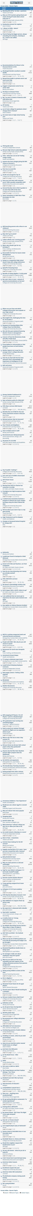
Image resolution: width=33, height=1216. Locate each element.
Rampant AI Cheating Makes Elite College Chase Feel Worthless (13, 326)
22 (18, 868)
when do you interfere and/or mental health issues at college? (14, 1044)
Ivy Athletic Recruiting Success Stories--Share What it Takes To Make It (14, 926)
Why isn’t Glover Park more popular (13, 811)
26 (22, 763)
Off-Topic (5, 39)
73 (20, 582)
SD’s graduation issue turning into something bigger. (13, 721)
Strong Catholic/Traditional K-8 (12, 394)
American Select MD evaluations (12, 1172)
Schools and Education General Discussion (15, 363)
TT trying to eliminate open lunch (13, 659)
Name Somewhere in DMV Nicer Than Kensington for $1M (14, 196)
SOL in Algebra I (7, 978)
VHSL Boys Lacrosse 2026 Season (12, 406)
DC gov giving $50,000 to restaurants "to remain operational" (15, 1100)
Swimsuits (6, 552)
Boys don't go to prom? (9, 234)
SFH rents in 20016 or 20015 (11, 1066)
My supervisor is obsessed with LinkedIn (15, 908)
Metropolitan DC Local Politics (11, 762)
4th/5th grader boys (9, 1012)
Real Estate (6, 199)
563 (19, 1075)
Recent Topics (13, 6)
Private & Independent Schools (11, 147)
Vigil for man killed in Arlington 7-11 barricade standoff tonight (13, 871)
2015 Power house (8, 480)
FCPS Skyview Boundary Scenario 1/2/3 (14, 895)
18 (18, 428)
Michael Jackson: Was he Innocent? (13, 419)
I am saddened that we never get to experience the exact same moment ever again (15, 597)
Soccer (4, 481)
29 (18, 689)
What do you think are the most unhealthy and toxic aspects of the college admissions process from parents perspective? (15, 962)
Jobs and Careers (7, 82)
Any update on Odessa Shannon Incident (15, 605)
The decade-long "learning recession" (14, 766)
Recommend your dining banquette (13, 435)
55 (18, 898)
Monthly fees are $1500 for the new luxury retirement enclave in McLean (14, 412)
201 (24, 409)
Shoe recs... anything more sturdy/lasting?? (11, 1094)
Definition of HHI (8, 1003)
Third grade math (8, 146)
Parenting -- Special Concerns (11, 724)
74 (22, 582)
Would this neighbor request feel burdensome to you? (12, 1144)
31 (22, 689)
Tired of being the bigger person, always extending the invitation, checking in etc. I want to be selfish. (15, 35)
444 (21, 906)
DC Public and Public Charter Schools (13, 489)
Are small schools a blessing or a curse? (14, 832)
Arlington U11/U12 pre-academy (12, 889)
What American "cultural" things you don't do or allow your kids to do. (14, 825)
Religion (5, 1085)
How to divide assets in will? (11, 431)
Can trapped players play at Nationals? (14, 1125)
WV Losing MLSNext (9, 1183)
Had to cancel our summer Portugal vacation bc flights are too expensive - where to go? (14, 730)
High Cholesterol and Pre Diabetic (13, 517)
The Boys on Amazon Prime (11, 92)
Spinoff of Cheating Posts (10, 268)
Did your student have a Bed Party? (13, 997)
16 (20, 683)
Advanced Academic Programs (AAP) (13, 275)
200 (21, 409)
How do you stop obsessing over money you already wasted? (14, 572)
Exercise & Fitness (8, 1154)
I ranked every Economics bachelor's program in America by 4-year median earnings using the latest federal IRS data (14, 501)
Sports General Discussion (10, 987)
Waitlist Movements (9, 686)
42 (20, 639)
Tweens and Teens (8, 12)
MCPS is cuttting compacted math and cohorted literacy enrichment (14, 635)
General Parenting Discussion (11, 230)
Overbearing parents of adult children (14, 1030)
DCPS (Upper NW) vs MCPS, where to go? (15, 590)
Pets (4, 525)
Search (7, 1193)
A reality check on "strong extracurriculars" (10, 919)
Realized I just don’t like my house (13, 1078)
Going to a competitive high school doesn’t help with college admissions (14, 261)
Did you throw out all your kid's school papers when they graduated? (14, 746)
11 (18, 423)
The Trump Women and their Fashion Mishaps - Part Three (14, 1071)
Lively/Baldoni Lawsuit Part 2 (11, 1087)
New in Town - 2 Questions (10, 838)
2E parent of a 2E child (9, 440)
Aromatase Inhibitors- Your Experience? (14, 801)
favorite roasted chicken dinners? (13, 877)
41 (18, 639)
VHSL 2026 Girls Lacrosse (10, 579)
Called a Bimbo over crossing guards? (14, 239)
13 (18, 76)
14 (20, 76)
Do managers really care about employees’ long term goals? (12, 954)
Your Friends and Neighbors (11, 425)
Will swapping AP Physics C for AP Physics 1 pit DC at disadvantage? (13, 716)
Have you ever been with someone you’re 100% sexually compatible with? (14, 181)
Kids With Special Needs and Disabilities (14, 442)
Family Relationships (8, 354)
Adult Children (7, 26)
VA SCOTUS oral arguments (11, 760)
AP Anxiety (6, 105)
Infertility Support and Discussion (12, 808)
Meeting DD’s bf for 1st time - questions (14, 11)
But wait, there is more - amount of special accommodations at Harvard (13, 280)
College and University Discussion (12, 165)
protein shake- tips (8, 820)
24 (18, 763)
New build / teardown (9, 912)
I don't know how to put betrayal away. (14, 1158)
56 (20, 898)
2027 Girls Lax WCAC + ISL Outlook (13, 933)
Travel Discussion (7, 30)
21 (22, 1165)
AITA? (4, 1060)
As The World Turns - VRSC (10, 1055)
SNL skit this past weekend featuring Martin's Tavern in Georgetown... (14, 332)
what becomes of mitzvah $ (11, 1083)
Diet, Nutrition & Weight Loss (11, 822)
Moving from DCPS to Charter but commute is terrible (13, 486)
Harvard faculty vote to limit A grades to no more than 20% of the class (15, 189)
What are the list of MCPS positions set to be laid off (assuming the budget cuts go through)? (15, 940)
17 (22, 683)
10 (21, 473)
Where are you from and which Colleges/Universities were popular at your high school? (14, 310)
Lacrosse (5, 408)
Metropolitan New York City (10, 1121)
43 (22, 639)
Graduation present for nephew (12, 24)
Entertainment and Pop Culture (11, 74)
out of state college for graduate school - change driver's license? (15, 110)
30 (20, 689)
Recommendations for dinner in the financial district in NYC (13, 66)
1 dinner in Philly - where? (10, 28)
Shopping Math (7, 816)
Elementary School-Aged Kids (11, 101)
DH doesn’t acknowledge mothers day (14, 584)
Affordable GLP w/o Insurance (12, 1026)
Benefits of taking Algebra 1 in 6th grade (15, 273)
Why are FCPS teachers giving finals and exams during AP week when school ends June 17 (15, 16)
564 (21, 1075)
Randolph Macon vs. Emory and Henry (14, 1139)
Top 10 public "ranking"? (10, 470)
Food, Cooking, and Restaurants (12, 249)
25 (20, 763)
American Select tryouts (10, 1162)
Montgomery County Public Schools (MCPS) (15, 340)
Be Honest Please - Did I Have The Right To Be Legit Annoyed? (14, 1113)
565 (24, 1075)
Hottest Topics (25, 1193)
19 (20, 428)
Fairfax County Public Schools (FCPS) (13, 20)
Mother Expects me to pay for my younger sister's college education (13, 351)
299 (21, 1091)
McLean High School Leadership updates (15, 150)
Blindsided (6, 680)
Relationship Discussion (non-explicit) (13, 184)
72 (18, 582)
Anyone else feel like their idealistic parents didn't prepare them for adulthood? (13, 752)
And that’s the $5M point (10, 1049)
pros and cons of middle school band (13, 475)
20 (22, 428)
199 (19, 409)
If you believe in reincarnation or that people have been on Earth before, (14, 345)
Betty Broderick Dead (9, 857)
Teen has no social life (9, 169)
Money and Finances (8, 256)
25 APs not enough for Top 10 (11, 175)
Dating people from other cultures (13, 771)
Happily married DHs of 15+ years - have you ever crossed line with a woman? (15, 850)
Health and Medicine (8, 159)
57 (22, 898)
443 (19, 906)
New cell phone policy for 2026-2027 (13, 400)
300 (24, 1091)
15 (22, 76)
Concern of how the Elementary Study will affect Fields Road (14, 338)
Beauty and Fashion (8, 89)
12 (20, 423)
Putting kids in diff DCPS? (10, 1107)
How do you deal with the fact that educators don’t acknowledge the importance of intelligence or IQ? (13, 359)
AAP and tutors (7, 365)
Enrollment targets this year (11, 1168)
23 (18, 830)
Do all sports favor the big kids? (12, 1007)
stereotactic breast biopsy (10, 655)
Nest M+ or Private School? (11, 1120)
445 (24, 906)
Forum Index (4, 6)
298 (19, 1091)
